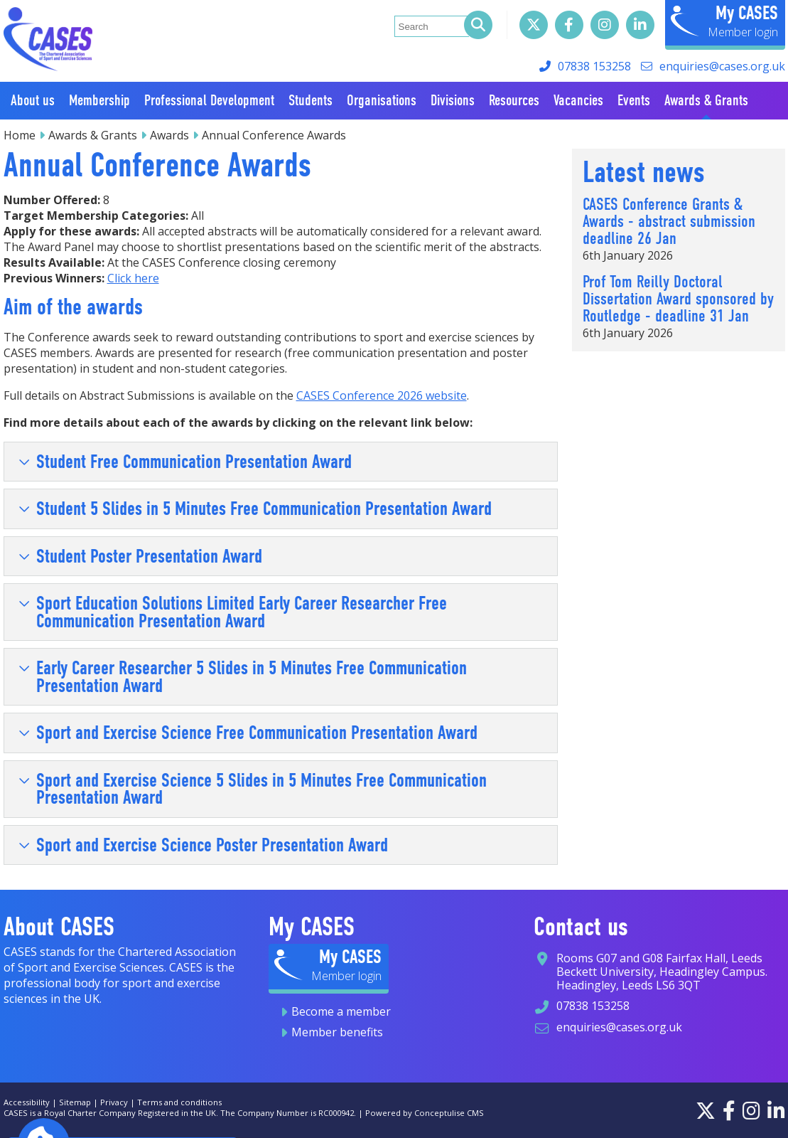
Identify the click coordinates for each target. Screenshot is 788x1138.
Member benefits (337, 1032)
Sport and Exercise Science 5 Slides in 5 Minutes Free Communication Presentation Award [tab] (252, 789)
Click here (133, 278)
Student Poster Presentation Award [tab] (140, 556)
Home (20, 135)
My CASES (747, 12)
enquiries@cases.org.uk (722, 66)
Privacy (114, 1102)
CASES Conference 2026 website (381, 395)
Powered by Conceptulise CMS (424, 1112)
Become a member (341, 1011)
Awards (169, 135)
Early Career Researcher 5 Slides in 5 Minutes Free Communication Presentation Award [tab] (242, 676)
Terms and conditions (179, 1102)
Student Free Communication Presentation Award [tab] (185, 461)
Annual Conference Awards (274, 135)
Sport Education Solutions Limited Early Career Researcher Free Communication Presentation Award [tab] (232, 612)
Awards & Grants (92, 135)
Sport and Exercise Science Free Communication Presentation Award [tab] (247, 732)
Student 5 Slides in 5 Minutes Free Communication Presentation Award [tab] (255, 508)
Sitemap (75, 1102)
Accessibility (27, 1102)
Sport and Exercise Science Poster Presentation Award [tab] (203, 845)
